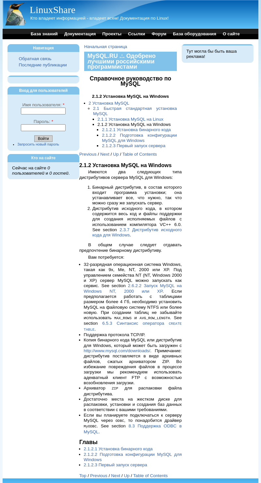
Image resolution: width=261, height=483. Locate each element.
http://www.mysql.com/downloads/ (117, 349)
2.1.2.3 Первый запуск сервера (133, 145)
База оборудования (194, 33)
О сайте (231, 33)
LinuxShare (52, 9)
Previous (88, 154)
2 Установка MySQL (109, 103)
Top (82, 473)
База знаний (44, 33)
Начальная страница (105, 46)
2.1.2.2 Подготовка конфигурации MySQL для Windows (139, 138)
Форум (159, 33)
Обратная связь (35, 58)
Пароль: (43, 121)
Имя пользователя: (43, 104)
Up (116, 154)
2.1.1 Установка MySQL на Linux (130, 119)
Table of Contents (139, 154)
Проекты (111, 33)
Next (104, 154)
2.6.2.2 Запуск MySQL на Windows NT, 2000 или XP (133, 288)
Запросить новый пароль (38, 144)
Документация (80, 33)
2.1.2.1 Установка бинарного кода (136, 129)
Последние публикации (43, 64)
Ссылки (136, 33)
